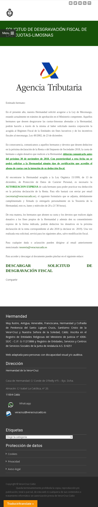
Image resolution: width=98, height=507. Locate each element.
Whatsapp (25, 403)
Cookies (12, 454)
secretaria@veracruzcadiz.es (21, 196)
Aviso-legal (14, 469)
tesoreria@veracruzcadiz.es (33, 247)
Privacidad (14, 461)
